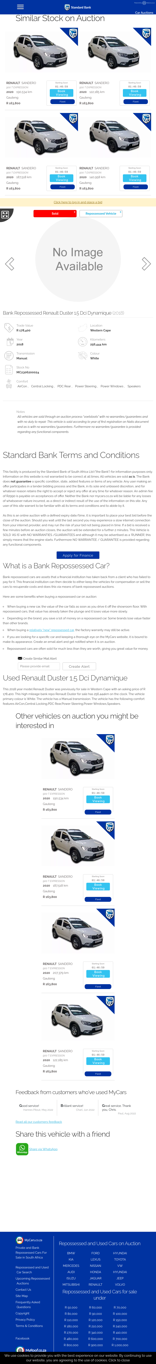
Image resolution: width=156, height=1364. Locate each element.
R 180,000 (71, 1326)
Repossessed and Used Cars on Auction (99, 1243)
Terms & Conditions (29, 1326)
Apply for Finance (78, 555)
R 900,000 (95, 1345)
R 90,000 (95, 1314)
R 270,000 (71, 1332)
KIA (71, 1259)
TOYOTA (120, 1259)
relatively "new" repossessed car (51, 630)
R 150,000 (120, 1320)
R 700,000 (120, 1339)
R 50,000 (71, 1307)
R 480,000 (71, 1339)
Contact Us (23, 1290)
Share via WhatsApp (43, 1149)
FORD (95, 1253)
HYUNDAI (120, 1253)
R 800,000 (71, 1345)
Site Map (22, 1296)
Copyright (22, 1313)
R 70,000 (120, 1307)
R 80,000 (71, 1314)
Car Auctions (144, 13)
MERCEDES (71, 1266)
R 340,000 (95, 1332)
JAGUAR (95, 1278)
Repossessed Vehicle (103, 212)
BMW (71, 1253)
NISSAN (95, 1266)
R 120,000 (95, 1320)
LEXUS (95, 1259)
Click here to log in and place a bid (78, 202)
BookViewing (62, 92)
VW (120, 1266)
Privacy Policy (25, 1319)
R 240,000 (120, 1326)
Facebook (22, 1338)
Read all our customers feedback (39, 1122)
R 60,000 (95, 1307)
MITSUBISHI (71, 1284)
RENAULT (95, 1284)
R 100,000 (120, 1314)
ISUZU (71, 1278)
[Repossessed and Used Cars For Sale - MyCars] (78, 7)
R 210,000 (95, 1326)
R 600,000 (95, 1339)
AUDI (71, 1272)
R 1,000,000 (120, 1345)
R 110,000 (71, 1320)
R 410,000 (120, 1332)
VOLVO (120, 1284)
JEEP (120, 1278)
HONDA (95, 1272)
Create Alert (79, 666)
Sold (63, 212)
